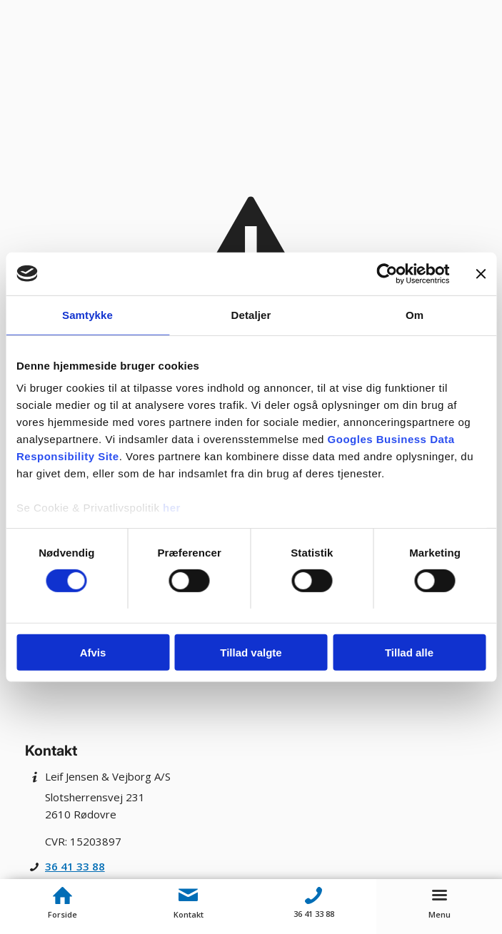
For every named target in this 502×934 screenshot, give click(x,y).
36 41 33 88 (75, 866)
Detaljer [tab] (251, 314)
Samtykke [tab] (87, 314)
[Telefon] (314, 895)
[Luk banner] (481, 273)
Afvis (93, 652)
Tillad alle (409, 652)
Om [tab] (414, 314)
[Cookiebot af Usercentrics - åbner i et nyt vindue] (386, 273)
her (172, 508)
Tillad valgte (250, 652)
